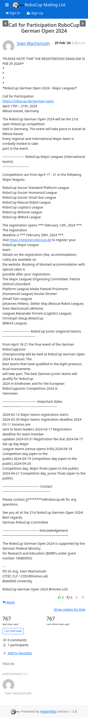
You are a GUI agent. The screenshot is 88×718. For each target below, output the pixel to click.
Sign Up (35, 13)
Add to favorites (17, 653)
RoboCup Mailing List (38, 5)
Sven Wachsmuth (33, 43)
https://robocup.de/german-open (28, 101)
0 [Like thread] (61, 597)
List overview (13, 631)
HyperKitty (48, 711)
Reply (9, 602)
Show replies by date (69, 609)
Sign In (13, 13)
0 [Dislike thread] (70, 597)
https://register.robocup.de (30, 240)
